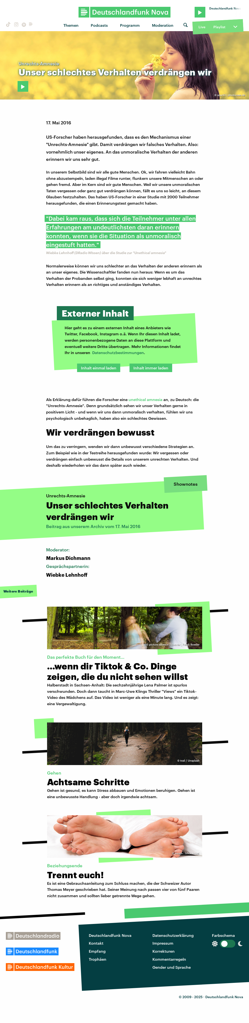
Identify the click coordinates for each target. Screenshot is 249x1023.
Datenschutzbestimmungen (118, 352)
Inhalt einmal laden (98, 367)
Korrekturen (163, 951)
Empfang (97, 951)
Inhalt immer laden (150, 367)
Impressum (162, 943)
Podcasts (99, 25)
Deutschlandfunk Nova (110, 935)
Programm (130, 25)
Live (202, 27)
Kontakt (96, 943)
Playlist (219, 27)
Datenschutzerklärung (173, 935)
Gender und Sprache (171, 967)
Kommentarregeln (169, 959)
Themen (71, 25)
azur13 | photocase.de (231, 95)
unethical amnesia (145, 399)
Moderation (162, 25)
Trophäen (97, 959)
